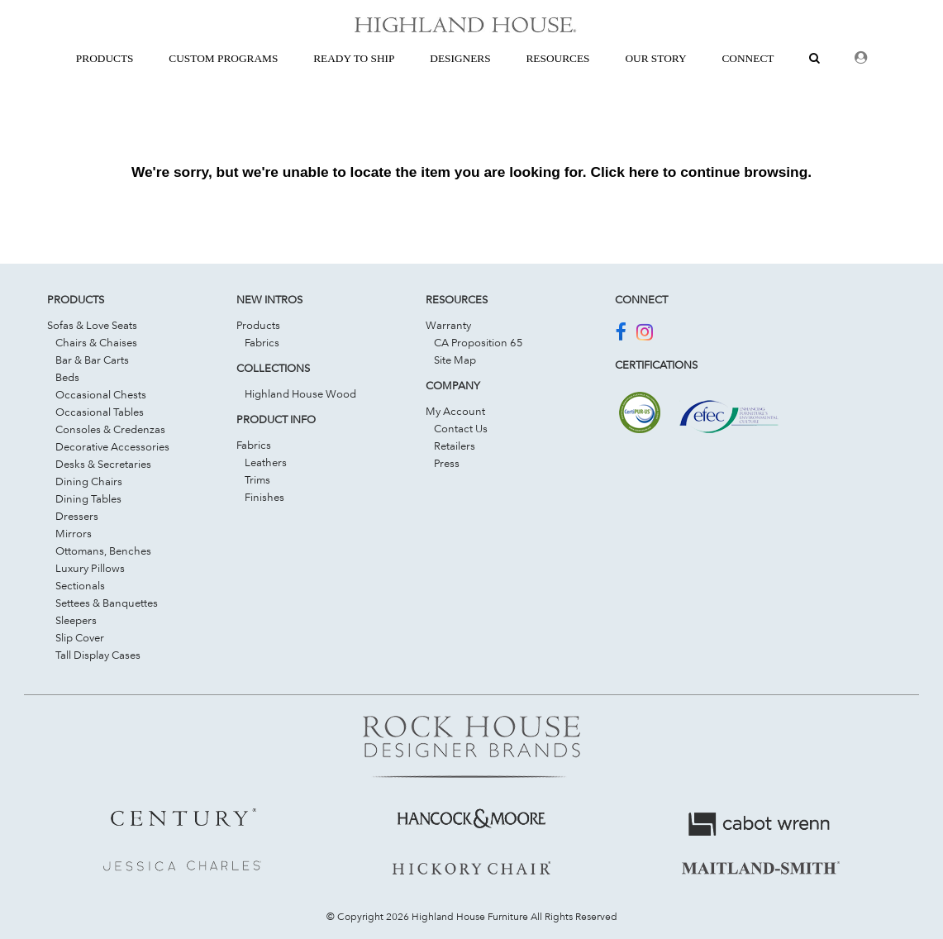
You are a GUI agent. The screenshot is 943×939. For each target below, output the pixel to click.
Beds (67, 377)
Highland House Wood (300, 393)
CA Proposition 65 (478, 342)
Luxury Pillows (90, 567)
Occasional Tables (99, 411)
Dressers (76, 515)
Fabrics (262, 342)
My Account (455, 410)
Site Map (455, 359)
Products (258, 324)
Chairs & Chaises (96, 342)
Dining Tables (88, 498)
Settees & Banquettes (106, 602)
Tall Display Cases (97, 654)
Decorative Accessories (112, 446)
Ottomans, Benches (103, 550)
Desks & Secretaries (103, 463)
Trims (257, 479)
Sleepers (76, 620)
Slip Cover (79, 637)
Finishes (264, 496)
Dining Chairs (88, 481)
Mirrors (73, 533)
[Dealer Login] (861, 58)
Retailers (454, 445)
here (644, 172)
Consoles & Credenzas (110, 429)
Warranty (448, 324)
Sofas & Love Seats (92, 324)
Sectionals (80, 585)
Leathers (266, 462)
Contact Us (461, 428)
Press (447, 463)
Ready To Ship (353, 58)
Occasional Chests (100, 394)
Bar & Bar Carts (92, 359)
